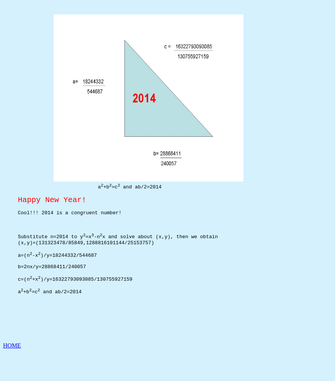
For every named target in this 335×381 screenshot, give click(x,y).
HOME (12, 374)
